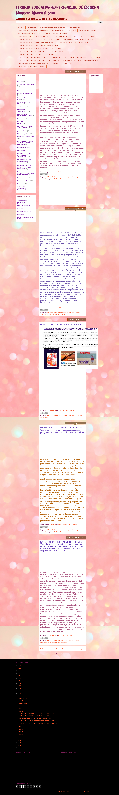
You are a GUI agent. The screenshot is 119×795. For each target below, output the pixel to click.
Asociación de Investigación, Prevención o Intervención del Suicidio (25, 203)
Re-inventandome (23, 181)
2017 (19, 688)
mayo (21, 726)
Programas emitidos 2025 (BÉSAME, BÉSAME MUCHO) (35, 39)
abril (21, 729)
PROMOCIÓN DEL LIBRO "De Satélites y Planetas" (61, 324)
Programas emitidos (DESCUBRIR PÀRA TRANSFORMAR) (24, 155)
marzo (21, 732)
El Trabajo (20, 214)
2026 (19, 665)
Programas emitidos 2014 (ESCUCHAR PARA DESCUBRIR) (81, 60)
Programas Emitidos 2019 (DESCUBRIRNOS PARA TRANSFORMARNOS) (40, 51)
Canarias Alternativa (24, 211)
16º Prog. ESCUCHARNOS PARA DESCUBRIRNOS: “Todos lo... (39, 721)
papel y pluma (22, 131)
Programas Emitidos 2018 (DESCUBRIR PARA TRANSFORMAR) (37, 54)
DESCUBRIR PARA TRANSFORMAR (23, 110)
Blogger (86, 791)
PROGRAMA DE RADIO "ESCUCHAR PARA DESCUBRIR (25, 143)
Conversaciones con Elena (87, 30)
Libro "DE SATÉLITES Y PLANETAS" (56, 33)
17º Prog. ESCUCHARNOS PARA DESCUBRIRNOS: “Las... (37, 716)
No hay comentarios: (70, 172)
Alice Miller (21, 208)
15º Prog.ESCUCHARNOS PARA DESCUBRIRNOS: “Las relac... (39, 723)
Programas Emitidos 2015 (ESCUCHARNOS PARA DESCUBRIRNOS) (38, 60)
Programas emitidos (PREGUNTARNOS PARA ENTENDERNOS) (25, 173)
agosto (21, 706)
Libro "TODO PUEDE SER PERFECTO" (29, 33)
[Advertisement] (62, 193)
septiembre (23, 703)
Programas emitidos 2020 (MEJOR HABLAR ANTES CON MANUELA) (39, 48)
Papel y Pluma (71, 30)
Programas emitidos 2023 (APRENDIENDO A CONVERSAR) (36, 42)
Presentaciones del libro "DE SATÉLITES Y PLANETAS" (35, 36)
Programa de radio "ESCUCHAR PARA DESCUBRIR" (23, 149)
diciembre (23, 696)
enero (21, 737)
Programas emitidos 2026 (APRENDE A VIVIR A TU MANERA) (75, 36)
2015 (19, 693)
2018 (19, 686)
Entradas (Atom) (66, 654)
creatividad (21, 107)
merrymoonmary (64, 791)
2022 (19, 676)
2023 (19, 673)
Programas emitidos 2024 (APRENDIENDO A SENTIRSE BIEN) (74, 39)
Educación (50, 177)
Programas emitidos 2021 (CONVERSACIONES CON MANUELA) (38, 45)
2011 (19, 747)
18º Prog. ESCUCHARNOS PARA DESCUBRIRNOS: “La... (37, 713)
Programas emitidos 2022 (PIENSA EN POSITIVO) (73, 42)
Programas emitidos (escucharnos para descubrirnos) (24, 161)
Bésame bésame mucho (25, 93)
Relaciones (63, 179)
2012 (19, 745)
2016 (19, 691)
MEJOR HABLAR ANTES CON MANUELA (25, 127)
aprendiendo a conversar (25, 84)
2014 (19, 740)
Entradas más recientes (49, 649)
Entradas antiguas (77, 649)
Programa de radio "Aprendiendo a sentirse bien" (33, 30)
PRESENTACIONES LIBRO (62, 415)
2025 (19, 668)
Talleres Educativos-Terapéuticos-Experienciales (33, 63)
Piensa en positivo (23, 134)
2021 (19, 678)
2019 (19, 683)
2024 (19, 670)
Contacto (21, 27)
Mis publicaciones (57, 30)
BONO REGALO (75, 27)
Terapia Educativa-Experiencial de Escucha (52, 27)
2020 (19, 681)
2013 (19, 742)
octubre (22, 701)
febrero (22, 734)
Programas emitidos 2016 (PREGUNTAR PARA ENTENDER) (82, 57)
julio (21, 708)
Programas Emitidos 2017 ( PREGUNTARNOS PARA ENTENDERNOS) (39, 57)
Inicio (64, 649)
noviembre (23, 698)
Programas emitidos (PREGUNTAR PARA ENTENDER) (24, 167)
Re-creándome (55, 179)
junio (21, 711)
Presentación (31, 27)
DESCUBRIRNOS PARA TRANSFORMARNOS (25, 115)
